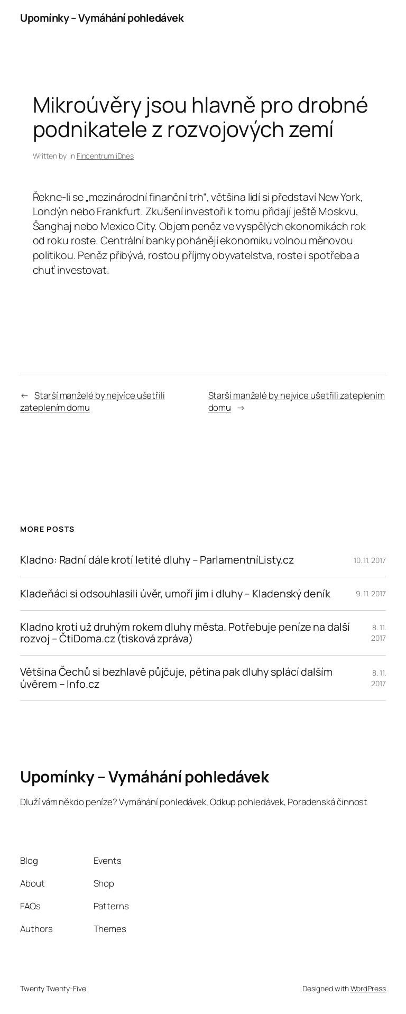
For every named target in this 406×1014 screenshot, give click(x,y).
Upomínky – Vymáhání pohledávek (101, 18)
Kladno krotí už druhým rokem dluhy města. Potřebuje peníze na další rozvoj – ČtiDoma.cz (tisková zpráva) (184, 632)
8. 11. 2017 (378, 632)
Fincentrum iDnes (105, 156)
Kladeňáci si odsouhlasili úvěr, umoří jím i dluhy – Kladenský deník (175, 594)
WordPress (368, 988)
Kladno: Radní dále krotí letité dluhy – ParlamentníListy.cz (156, 560)
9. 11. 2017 (371, 593)
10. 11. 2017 (370, 560)
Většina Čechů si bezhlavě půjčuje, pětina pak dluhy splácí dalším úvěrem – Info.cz (176, 677)
